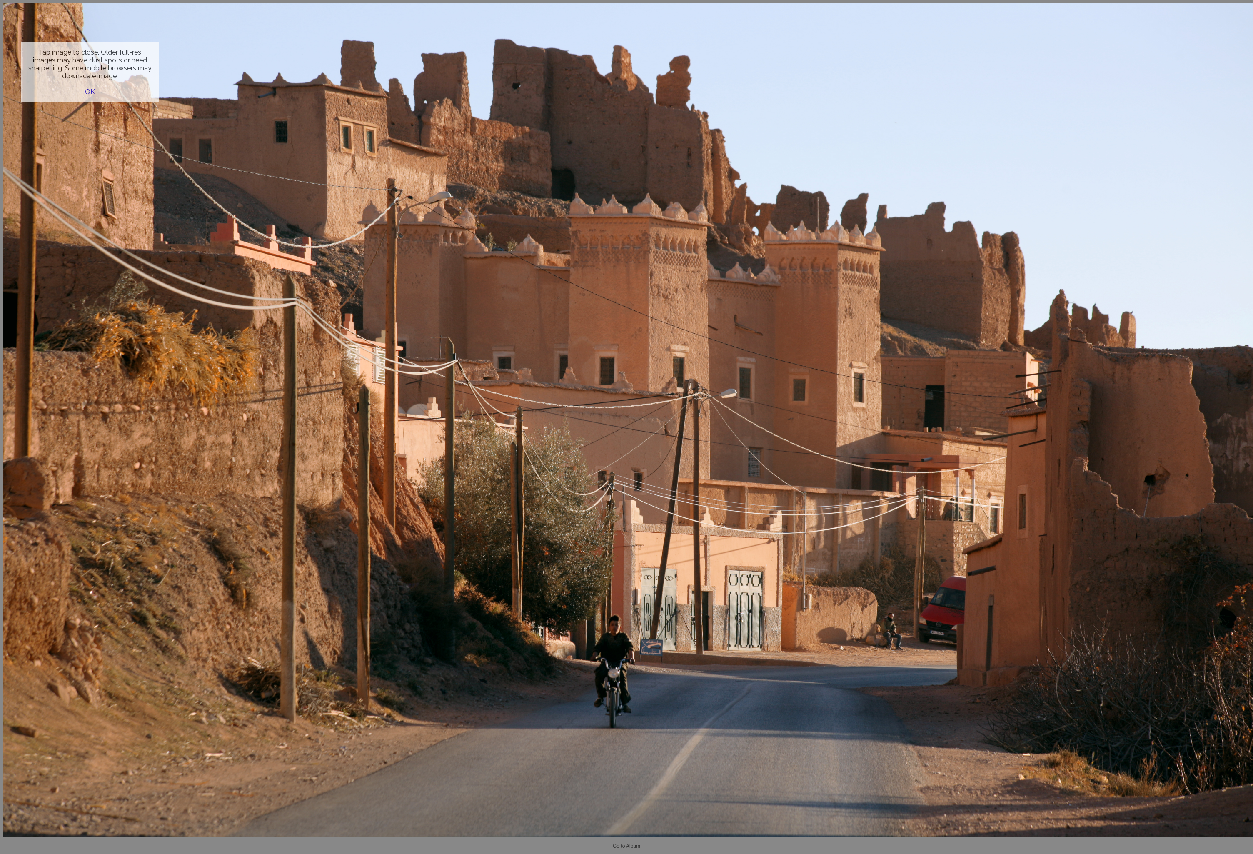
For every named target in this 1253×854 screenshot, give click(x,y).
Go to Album (626, 846)
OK (90, 92)
